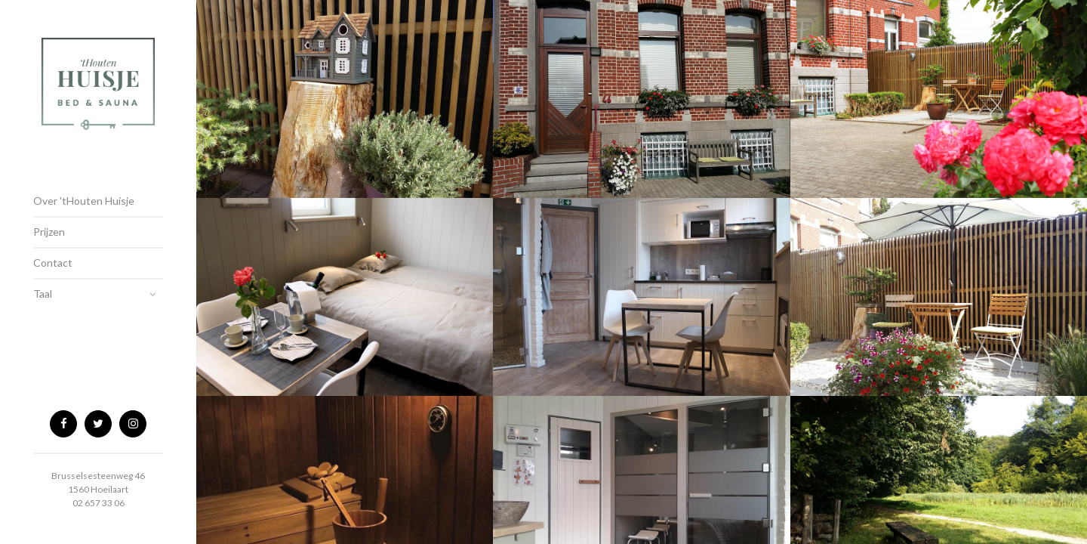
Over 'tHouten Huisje (83, 200)
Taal (42, 293)
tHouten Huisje (98, 94)
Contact (52, 262)
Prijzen (49, 231)
